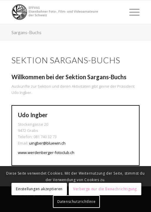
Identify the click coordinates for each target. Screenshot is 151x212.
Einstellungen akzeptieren (39, 188)
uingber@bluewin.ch (47, 143)
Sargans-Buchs (26, 32)
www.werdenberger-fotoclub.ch (46, 152)
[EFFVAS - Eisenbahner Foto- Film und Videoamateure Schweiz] (62, 12)
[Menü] (131, 12)
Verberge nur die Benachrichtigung (105, 188)
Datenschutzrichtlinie (76, 201)
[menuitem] (131, 12)
